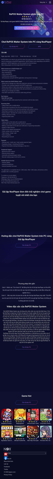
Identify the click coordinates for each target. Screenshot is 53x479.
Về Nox (6, 456)
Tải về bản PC (13, 46)
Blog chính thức (8, 461)
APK (39, 46)
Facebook (7, 466)
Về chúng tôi (7, 458)
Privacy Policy (8, 474)
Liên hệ (6, 464)
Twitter (6, 469)
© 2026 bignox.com (10, 472)
